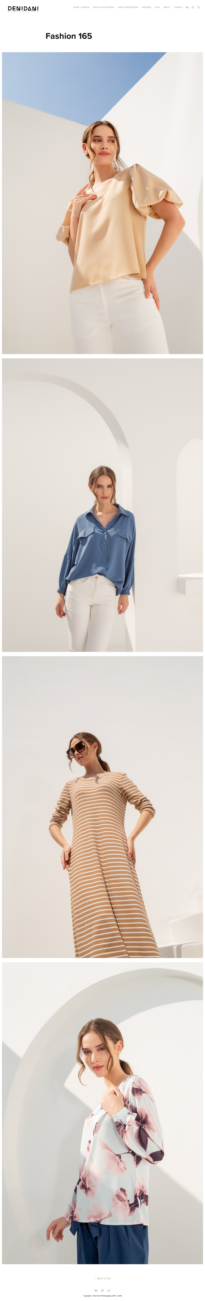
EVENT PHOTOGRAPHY (103, 7)
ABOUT (167, 7)
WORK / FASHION (81, 7)
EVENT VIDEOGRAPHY (128, 7)
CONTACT (178, 7)
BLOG (157, 7)
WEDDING (146, 7)
